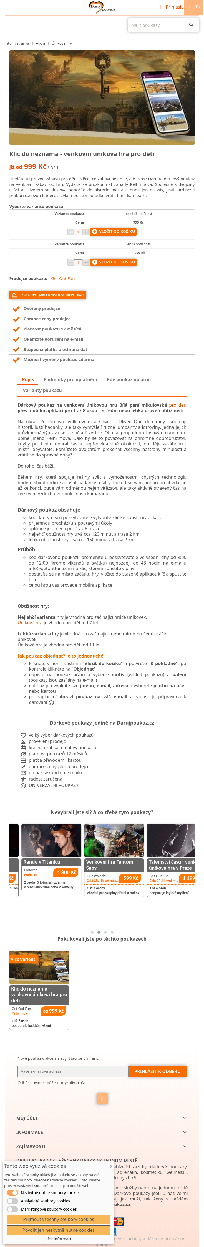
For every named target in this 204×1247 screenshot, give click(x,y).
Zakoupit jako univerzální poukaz (48, 295)
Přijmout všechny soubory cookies (58, 1219)
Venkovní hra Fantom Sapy (145, 865)
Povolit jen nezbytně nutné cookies (58, 1230)
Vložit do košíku (113, 232)
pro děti (177, 405)
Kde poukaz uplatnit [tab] (129, 379)
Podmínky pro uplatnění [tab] (70, 379)
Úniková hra (29, 623)
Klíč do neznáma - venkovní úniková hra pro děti (39, 995)
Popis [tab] (28, 379)
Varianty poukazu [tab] (42, 390)
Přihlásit (171, 7)
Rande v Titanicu (77, 862)
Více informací (58, 1238)
